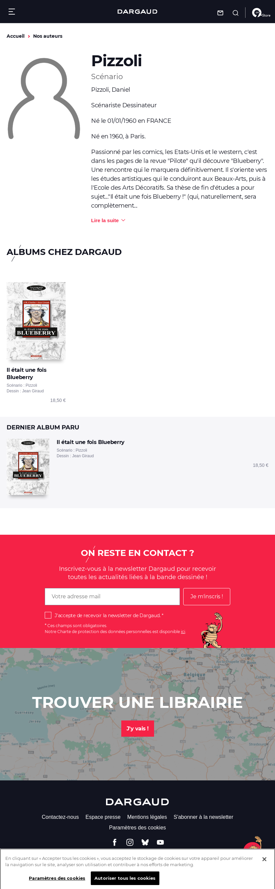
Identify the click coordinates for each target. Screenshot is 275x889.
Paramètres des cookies (137, 827)
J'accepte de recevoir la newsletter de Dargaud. (107, 615)
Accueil (16, 36)
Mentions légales (147, 817)
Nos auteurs (47, 36)
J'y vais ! (138, 728)
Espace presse (103, 817)
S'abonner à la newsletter (203, 817)
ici (183, 631)
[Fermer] (264, 864)
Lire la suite (105, 220)
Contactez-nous (60, 817)
